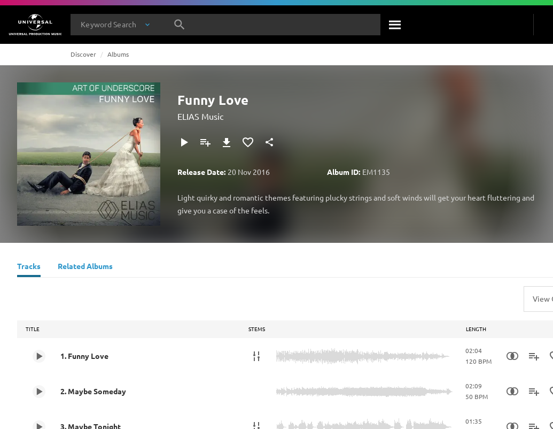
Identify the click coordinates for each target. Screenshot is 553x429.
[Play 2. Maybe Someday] (39, 391)
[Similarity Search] (512, 356)
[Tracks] (29, 267)
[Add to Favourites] (248, 142)
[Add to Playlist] (205, 142)
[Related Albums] (85, 267)
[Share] (269, 142)
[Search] (395, 24)
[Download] (226, 142)
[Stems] (256, 356)
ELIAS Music (200, 116)
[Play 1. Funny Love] (39, 356)
